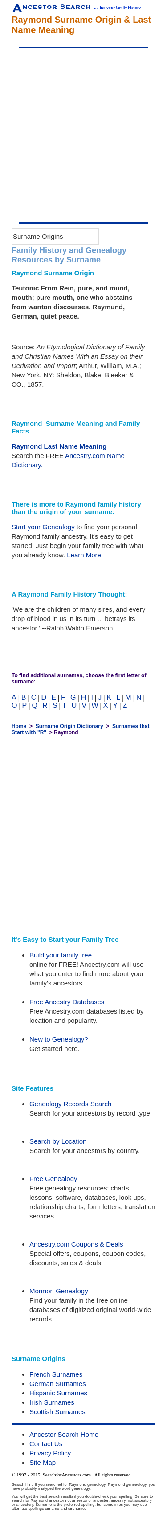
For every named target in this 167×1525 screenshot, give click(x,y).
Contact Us (45, 1443)
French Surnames (55, 1374)
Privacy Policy (50, 1453)
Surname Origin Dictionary (69, 726)
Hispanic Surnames (58, 1393)
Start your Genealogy (43, 527)
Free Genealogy (53, 1178)
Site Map (42, 1462)
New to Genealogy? (58, 1039)
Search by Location (57, 1141)
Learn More (84, 555)
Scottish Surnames (57, 1411)
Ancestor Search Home (63, 1434)
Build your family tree (60, 955)
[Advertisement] (83, 135)
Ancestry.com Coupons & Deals (76, 1244)
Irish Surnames (51, 1402)
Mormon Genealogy (58, 1291)
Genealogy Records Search (70, 1104)
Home (19, 726)
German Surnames (57, 1383)
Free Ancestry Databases (66, 1002)
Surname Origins (38, 236)
